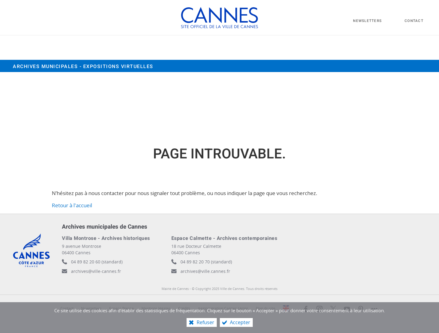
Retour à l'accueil (72, 205)
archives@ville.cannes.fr (205, 271)
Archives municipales (83, 66)
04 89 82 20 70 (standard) (206, 262)
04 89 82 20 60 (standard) (97, 262)
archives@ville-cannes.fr (96, 271)
